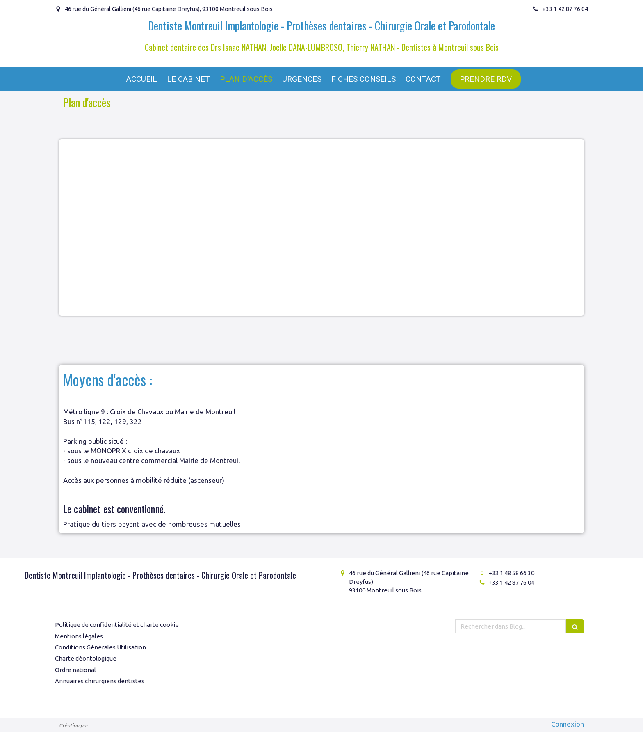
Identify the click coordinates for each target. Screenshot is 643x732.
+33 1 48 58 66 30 (511, 572)
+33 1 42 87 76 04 (511, 582)
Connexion (567, 724)
